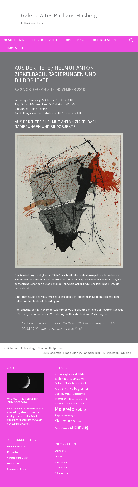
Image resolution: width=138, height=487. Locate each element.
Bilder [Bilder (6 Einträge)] (82, 374)
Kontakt (59, 456)
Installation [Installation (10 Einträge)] (76, 398)
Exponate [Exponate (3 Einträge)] (59, 389)
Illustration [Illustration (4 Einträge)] (60, 398)
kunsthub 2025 (75, 40)
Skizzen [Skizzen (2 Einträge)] (77, 416)
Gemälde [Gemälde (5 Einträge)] (60, 393)
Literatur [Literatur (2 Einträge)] (82, 403)
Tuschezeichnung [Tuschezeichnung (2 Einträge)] (62, 428)
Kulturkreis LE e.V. (104, 40)
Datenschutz (61, 467)
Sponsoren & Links (17, 468)
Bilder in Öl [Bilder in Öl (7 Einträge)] (62, 379)
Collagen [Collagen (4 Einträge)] (59, 383)
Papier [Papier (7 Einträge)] (59, 415)
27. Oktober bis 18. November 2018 (52, 89)
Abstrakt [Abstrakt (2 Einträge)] (58, 374)
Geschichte (13, 463)
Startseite (60, 450)
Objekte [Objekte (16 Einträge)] (79, 409)
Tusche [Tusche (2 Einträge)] (78, 422)
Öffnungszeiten (14, 48)
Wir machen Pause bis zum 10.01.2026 (23, 400)
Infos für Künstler (45, 40)
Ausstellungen (14, 40)
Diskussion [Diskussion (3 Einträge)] (74, 383)
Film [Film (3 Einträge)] (67, 389)
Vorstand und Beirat (17, 457)
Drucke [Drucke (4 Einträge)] (84, 383)
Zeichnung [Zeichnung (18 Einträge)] (78, 427)
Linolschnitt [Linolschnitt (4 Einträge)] (72, 403)
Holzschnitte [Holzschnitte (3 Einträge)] (80, 393)
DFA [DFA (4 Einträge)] (67, 383)
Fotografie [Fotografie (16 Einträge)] (78, 388)
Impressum (61, 461)
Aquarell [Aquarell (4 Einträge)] (72, 374)
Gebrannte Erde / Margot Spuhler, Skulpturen (33, 348)
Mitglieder (12, 452)
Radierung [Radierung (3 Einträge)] (68, 415)
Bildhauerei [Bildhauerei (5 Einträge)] (77, 379)
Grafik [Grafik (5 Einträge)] (70, 393)
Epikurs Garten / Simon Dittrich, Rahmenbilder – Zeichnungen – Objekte (88, 352)
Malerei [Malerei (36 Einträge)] (63, 409)
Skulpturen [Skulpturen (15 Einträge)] (65, 420)
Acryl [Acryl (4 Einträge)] (65, 374)
